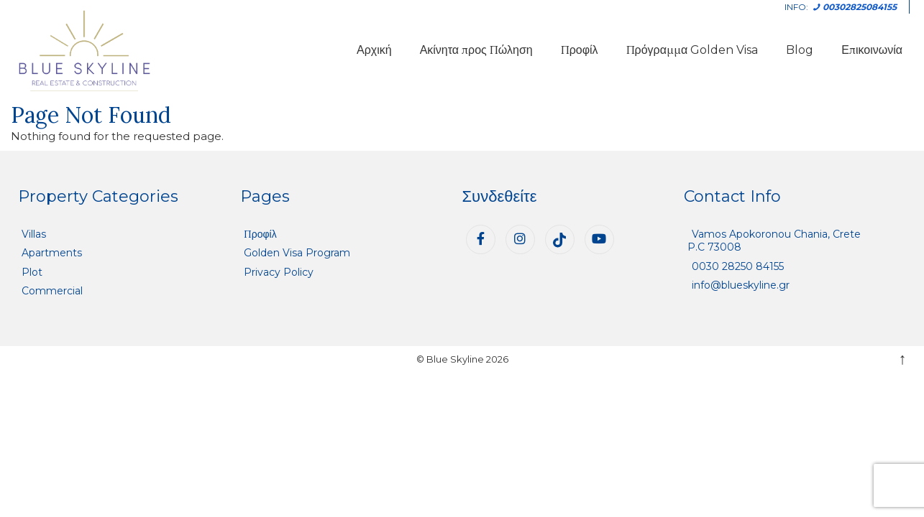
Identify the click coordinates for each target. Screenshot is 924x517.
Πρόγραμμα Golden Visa (692, 50)
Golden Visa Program (297, 252)
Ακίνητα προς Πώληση (476, 50)
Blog (799, 50)
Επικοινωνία (871, 50)
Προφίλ (579, 50)
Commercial (52, 290)
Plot (32, 272)
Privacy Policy (279, 272)
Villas (34, 234)
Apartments (52, 252)
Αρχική (374, 50)
